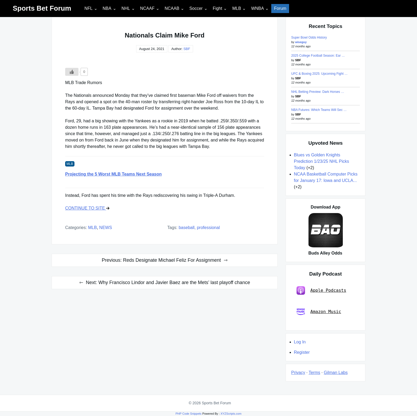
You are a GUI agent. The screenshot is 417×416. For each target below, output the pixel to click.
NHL (126, 8)
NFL (89, 8)
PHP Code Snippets (189, 413)
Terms (314, 372)
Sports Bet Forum (42, 8)
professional (208, 227)
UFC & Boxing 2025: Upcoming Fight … (319, 74)
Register (302, 352)
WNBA (257, 8)
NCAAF (147, 8)
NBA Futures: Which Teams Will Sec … (319, 110)
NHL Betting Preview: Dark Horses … (317, 92)
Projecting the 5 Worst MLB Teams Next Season (113, 174)
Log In (300, 342)
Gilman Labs (336, 372)
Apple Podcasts (321, 290)
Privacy (298, 372)
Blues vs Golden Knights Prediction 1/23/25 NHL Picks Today (321, 161)
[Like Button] (71, 72)
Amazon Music (319, 311)
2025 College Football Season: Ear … (318, 55)
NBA (107, 8)
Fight (217, 8)
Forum (280, 8)
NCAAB (172, 8)
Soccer (196, 8)
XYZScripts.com (230, 413)
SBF (187, 49)
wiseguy (301, 42)
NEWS (105, 227)
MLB (236, 8)
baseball (187, 227)
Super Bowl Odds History (309, 37)
